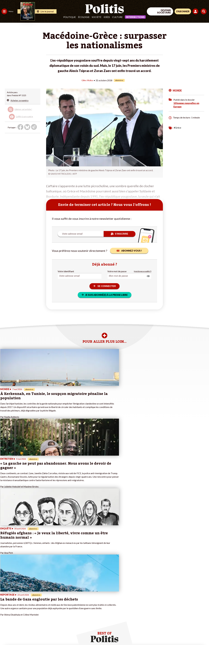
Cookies (118, 635)
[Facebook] (172, 621)
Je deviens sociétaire (33, 593)
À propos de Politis (32, 605)
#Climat (50, 586)
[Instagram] (199, 621)
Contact (5, 635)
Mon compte (30, 608)
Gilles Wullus (87, 80)
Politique (69, 17)
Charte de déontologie (43, 635)
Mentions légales (20, 635)
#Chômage (52, 599)
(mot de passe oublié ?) (142, 271)
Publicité (106, 635)
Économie (16, 589)
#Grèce (177, 127)
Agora (4, 586)
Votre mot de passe (116, 271)
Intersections (135, 17)
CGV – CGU (63, 635)
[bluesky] (181, 621)
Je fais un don (30, 589)
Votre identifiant (66, 271)
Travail (15, 586)
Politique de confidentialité (85, 635)
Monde (4, 605)
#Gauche (51, 593)
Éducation (16, 593)
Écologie (83, 17)
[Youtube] (190, 621)
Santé (14, 596)
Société (96, 17)
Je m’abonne (30, 596)
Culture (117, 17)
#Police (50, 589)
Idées (107, 17)
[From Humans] (176, 628)
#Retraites (52, 596)
